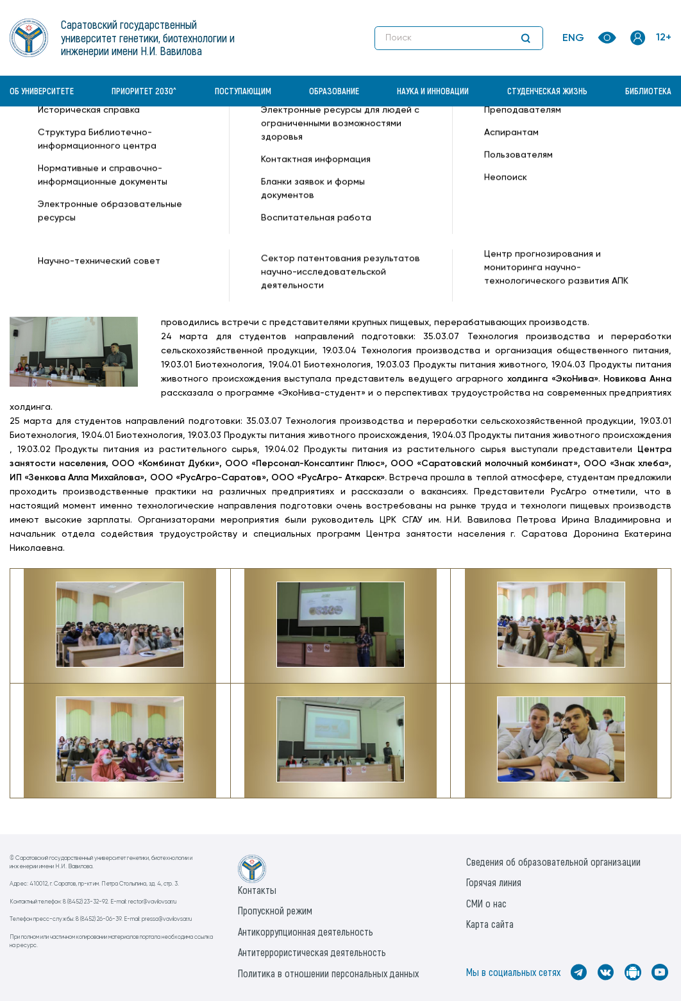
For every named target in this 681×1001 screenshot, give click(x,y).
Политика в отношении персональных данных (328, 973)
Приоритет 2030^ (144, 90)
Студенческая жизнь (547, 90)
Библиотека (648, 90)
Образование (334, 90)
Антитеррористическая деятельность (312, 952)
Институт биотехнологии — (70, 151)
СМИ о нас (486, 903)
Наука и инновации (433, 90)
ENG (573, 38)
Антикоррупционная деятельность (305, 931)
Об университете (42, 90)
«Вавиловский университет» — (76, 138)
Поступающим (243, 90)
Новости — (169, 138)
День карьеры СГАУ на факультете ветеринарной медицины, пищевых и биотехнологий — (393, 138)
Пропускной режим (275, 910)
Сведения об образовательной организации (553, 861)
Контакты (257, 890)
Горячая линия (493, 882)
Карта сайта (490, 924)
